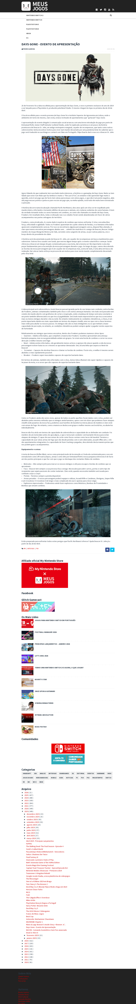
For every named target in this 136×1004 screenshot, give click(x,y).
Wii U (26, 760)
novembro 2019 (29, 795)
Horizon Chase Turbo (31, 868)
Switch (105, 756)
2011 (23, 938)
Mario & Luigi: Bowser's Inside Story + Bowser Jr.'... (42, 903)
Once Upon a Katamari (42, 670)
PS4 (34, 527)
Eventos (87, 752)
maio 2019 (27, 811)
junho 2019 (27, 809)
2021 (23, 784)
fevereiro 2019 (29, 914)
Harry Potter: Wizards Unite (33, 884)
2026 (23, 771)
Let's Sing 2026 (38, 634)
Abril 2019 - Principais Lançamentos (37, 819)
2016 (23, 924)
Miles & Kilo (27, 879)
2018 (23, 919)
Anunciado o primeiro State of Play (36, 838)
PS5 (85, 756)
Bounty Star (38, 658)
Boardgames (61, 752)
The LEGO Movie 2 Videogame (34, 889)
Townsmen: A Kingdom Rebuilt (35, 852)
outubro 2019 (28, 798)
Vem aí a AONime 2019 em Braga (35, 860)
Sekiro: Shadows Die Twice (33, 833)
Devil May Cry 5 (29, 887)
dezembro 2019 (29, 792)
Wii (21, 760)
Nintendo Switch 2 (31, 16)
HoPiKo (26, 822)
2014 (23, 930)
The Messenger (29, 857)
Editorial (77, 752)
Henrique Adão (24, 980)
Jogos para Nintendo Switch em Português (52, 599)
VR (112, 756)
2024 (23, 776)
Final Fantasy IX (29, 835)
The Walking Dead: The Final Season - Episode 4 (41, 825)
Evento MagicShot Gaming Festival (36, 844)
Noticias (66, 756)
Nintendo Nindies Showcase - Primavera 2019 (41, 849)
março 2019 (28, 817)
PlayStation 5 (29, 25)
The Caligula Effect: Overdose (34, 876)
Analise (39, 752)
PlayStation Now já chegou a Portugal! (38, 881)
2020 (23, 787)
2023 (23, 779)
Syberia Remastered (41, 681)
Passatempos (94, 756)
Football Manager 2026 (42, 611)
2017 (23, 922)
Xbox (25, 34)
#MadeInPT (24, 752)
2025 (23, 773)
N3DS (58, 756)
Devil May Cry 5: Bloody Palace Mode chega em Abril (43, 865)
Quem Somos (23, 955)
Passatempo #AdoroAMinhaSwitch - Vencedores (42, 830)
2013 (23, 933)
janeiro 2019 (28, 916)
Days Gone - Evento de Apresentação (37, 906)
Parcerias (22, 959)
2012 (23, 935)
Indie (106, 752)
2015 (23, 927)
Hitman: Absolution (41, 693)
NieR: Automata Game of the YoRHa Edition (39, 841)
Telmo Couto (23, 991)
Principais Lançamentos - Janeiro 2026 (49, 622)
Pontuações (23, 957)
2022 (23, 782)
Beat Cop (26, 895)
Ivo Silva (21, 982)
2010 (23, 941)
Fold (24, 873)
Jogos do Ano (25, 756)
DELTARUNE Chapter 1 (31, 900)
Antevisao (27, 527)
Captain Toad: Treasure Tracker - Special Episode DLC (44, 846)
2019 (23, 790)
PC (24, 38)
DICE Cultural (23, 975)
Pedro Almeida (24, 989)
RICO (25, 871)
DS (70, 752)
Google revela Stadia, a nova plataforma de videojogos (45, 854)
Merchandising (39, 756)
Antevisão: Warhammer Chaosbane (37, 898)
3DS (32, 752)
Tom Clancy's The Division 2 (33, 862)
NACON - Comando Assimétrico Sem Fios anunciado (43, 908)
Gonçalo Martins (24, 977)
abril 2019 (27, 814)
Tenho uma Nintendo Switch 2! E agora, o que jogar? (56, 646)
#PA (21, 527)
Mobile (50, 756)
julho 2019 (27, 806)
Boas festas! (37, 705)
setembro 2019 (29, 800)
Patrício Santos (24, 986)
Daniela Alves (23, 973)
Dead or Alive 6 (29, 911)
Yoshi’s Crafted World (31, 827)
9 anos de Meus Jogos (32, 892)
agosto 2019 (28, 803)
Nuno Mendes (23, 984)
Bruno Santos (23, 971)
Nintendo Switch (31, 20)
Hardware (97, 752)
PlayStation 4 (29, 29)
